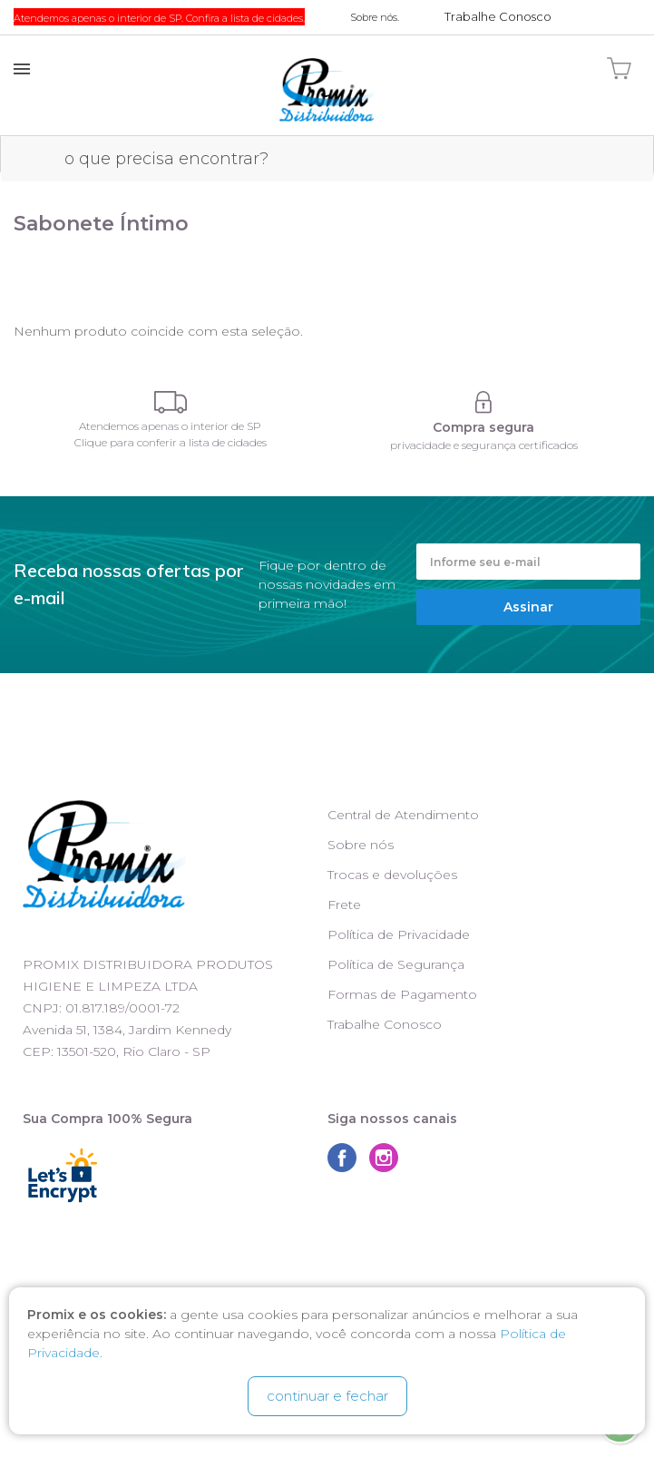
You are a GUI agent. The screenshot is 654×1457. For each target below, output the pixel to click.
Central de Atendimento (403, 815)
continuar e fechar (327, 1395)
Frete (344, 904)
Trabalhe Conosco (384, 1024)
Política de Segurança (395, 964)
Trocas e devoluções (392, 874)
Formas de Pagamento (402, 994)
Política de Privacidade (398, 934)
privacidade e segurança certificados (484, 445)
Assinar (528, 607)
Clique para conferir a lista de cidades (170, 442)
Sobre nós (360, 844)
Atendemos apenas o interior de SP (170, 426)
